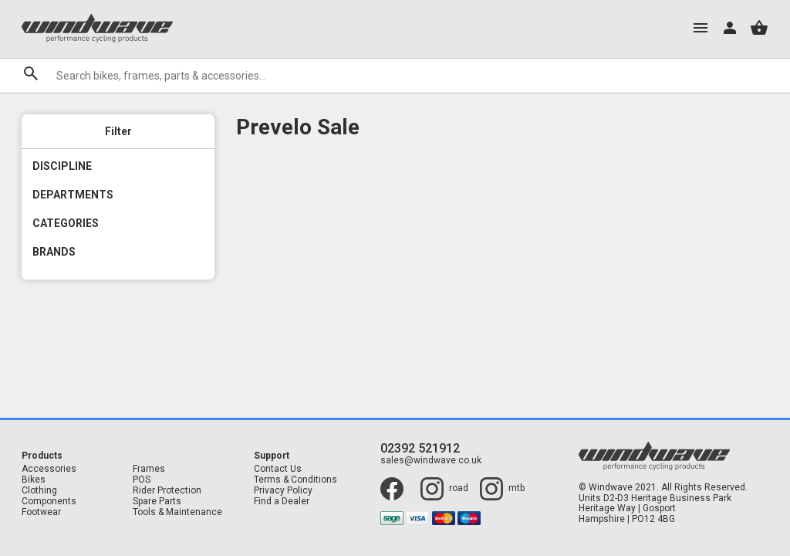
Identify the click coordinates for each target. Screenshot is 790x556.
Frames (149, 469)
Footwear (41, 512)
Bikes (34, 480)
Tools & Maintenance (177, 512)
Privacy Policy (283, 491)
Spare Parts (157, 502)
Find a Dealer (281, 502)
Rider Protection (167, 491)
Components (49, 502)
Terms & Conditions (295, 480)
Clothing (39, 491)
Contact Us (278, 469)
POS (141, 480)
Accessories (49, 469)
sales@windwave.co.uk (430, 461)
